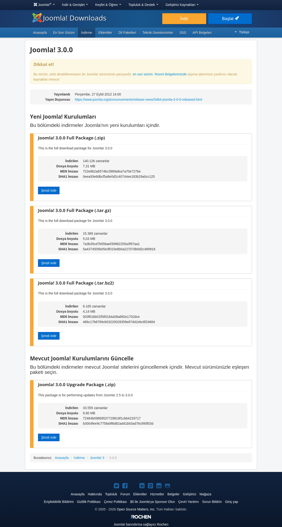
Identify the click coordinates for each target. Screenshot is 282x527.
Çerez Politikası (115, 502)
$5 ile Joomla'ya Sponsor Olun (152, 502)
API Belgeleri (202, 33)
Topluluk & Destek (143, 5)
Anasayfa (40, 33)
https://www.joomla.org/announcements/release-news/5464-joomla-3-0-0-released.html (138, 99)
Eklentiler (105, 33)
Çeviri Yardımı (188, 502)
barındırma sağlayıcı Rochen (141, 524)
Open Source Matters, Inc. (136, 509)
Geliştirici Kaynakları (182, 5)
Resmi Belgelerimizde (171, 74)
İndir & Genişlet (75, 5)
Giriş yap (231, 502)
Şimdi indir (48, 190)
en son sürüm (143, 74)
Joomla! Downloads (69, 18)
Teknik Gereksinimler (157, 33)
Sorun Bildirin (212, 502)
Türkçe (242, 32)
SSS (182, 33)
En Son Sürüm (64, 33)
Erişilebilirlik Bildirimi (59, 502)
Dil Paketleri (127, 33)
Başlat (230, 18)
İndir (184, 18)
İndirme (86, 33)
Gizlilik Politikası (89, 502)
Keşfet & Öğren (108, 5)
